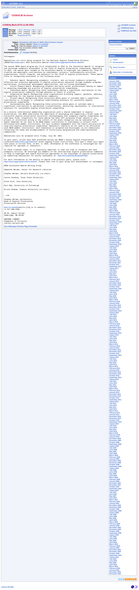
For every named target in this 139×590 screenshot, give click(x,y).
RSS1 (128, 579)
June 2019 (113, 227)
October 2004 (114, 553)
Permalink (33, 260)
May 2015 (112, 318)
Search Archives (115, 41)
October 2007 (114, 487)
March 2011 (113, 411)
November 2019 (115, 218)
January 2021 (114, 192)
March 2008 (113, 477)
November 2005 (115, 529)
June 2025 (113, 94)
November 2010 (115, 418)
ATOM (121, 579)
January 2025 (114, 103)
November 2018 (115, 240)
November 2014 (115, 329)
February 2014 (114, 346)
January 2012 (114, 392)
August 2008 (114, 468)
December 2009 (115, 439)
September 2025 (115, 89)
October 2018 (114, 242)
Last (39, 30)
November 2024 (115, 107)
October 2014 (114, 331)
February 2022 (114, 168)
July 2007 (112, 492)
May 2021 (112, 185)
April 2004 (113, 565)
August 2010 (114, 424)
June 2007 (113, 494)
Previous (27, 30)
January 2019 (114, 237)
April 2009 (113, 453)
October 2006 (114, 509)
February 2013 (114, 368)
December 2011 (115, 394)
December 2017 (115, 261)
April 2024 (113, 120)
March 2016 (113, 300)
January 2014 (114, 348)
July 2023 (112, 137)
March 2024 (113, 122)
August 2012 (114, 379)
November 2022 (115, 152)
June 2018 (113, 250)
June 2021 (113, 183)
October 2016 (114, 287)
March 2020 (113, 211)
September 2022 (115, 155)
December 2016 (115, 283)
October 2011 (114, 398)
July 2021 (112, 181)
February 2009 (114, 457)
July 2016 (112, 292)
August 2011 (114, 402)
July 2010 (112, 426)
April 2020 (113, 209)
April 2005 (113, 542)
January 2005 (114, 548)
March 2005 (113, 544)
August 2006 (114, 513)
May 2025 (112, 96)
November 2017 (115, 263)
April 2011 (113, 409)
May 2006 (112, 518)
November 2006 (115, 507)
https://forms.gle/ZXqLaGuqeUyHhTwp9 (73, 176)
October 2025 (114, 87)
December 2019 (115, 216)
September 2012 (115, 377)
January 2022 (114, 170)
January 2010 (114, 437)
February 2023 (114, 146)
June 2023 (113, 139)
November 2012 (115, 374)
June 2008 (113, 472)
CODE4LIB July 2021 (128, 31)
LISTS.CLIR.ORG (7, 587)
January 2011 (114, 415)
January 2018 (114, 259)
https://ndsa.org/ (16, 64)
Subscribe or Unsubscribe (122, 72)
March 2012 (113, 389)
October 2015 (114, 309)
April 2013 (113, 365)
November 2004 (115, 552)
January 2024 (114, 126)
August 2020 (114, 202)
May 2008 (112, 474)
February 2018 (114, 257)
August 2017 (114, 268)
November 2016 (115, 285)
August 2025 (114, 90)
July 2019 (112, 226)
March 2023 (113, 144)
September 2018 (115, 244)
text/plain (26, 52)
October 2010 (114, 420)
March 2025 (113, 100)
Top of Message (10, 260)
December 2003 (115, 572)
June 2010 (113, 427)
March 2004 (113, 566)
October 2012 (114, 376)
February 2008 (114, 479)
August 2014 (114, 335)
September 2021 (115, 177)
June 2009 (113, 450)
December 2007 (115, 483)
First (20, 30)
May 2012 (112, 385)
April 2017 (113, 276)
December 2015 (115, 305)
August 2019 (114, 224)
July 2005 (112, 537)
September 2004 (115, 555)
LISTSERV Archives (128, 25)
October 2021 (114, 176)
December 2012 (115, 372)
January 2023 (114, 148)
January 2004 (114, 570)
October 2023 (114, 131)
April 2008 (113, 476)
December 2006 (115, 505)
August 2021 (114, 179)
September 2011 (115, 400)
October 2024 (114, 109)
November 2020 (115, 196)
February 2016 (114, 302)
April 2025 (113, 98)
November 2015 (115, 307)
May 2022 (112, 163)
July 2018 (112, 248)
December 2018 (115, 239)
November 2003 (115, 574)
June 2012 (113, 383)
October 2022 (114, 153)
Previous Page (22, 260)
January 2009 (114, 459)
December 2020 (115, 194)
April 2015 (113, 320)
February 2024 (114, 124)
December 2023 (115, 127)
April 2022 (113, 164)
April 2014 (113, 342)
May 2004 (112, 563)
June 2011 (113, 405)
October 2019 (114, 220)
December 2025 (115, 83)
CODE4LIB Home (127, 28)
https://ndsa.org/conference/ (26, 159)
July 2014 (112, 337)
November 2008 (115, 463)
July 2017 (112, 270)
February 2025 (114, 102)
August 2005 (114, 535)
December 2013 (115, 350)
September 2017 (115, 266)
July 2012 (112, 381)
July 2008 (112, 470)
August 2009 (114, 446)
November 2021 (115, 174)
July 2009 (112, 448)
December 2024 (115, 105)
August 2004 (114, 557)
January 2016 (114, 303)
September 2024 (115, 111)
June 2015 (113, 316)
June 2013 (113, 361)
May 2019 (112, 229)
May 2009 (112, 452)
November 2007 (115, 485)
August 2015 (114, 313)
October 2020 (114, 198)
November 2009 (115, 440)
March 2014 (113, 344)
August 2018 (114, 246)
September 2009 (115, 444)
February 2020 (114, 213)
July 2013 (112, 359)
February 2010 (114, 435)
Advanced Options (115, 45)
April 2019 (113, 231)
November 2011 (115, 396)
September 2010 (115, 422)
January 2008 (114, 481)
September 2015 (115, 311)
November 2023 (115, 129)
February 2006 (114, 524)
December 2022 (115, 150)
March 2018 (113, 255)
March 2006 (113, 522)
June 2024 (113, 116)
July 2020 (112, 203)
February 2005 (114, 546)
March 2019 (113, 233)
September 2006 (115, 511)
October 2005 (114, 531)
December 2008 (115, 461)
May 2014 (112, 340)
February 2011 (114, 413)
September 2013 (115, 355)
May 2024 (112, 118)
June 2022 (113, 161)
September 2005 (115, 533)
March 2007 (113, 500)
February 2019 (114, 235)
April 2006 (113, 520)
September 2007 (115, 489)
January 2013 (114, 370)
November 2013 (115, 352)
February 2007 (114, 502)
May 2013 (112, 363)
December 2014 (115, 327)
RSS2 (134, 579)
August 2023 (114, 135)
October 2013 (114, 353)
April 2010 (113, 431)
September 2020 (115, 200)
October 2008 (114, 465)
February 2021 (114, 190)
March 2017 (113, 277)
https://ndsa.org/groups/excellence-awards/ (66, 64)
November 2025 (115, 85)
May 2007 (112, 496)
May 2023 (112, 140)
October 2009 (114, 442)
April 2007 (113, 498)
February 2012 (114, 390)
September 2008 (115, 466)
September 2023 (115, 133)
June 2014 (113, 339)
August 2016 (114, 290)
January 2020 (114, 214)
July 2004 (112, 559)
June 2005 (113, 539)
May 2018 (112, 252)
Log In (115, 60)
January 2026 (114, 81)
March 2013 (113, 366)
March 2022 (113, 166)
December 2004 (115, 550)
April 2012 (113, 387)
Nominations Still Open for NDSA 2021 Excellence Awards (41, 42)
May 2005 (112, 540)
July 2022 (112, 159)
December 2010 (115, 416)
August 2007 (114, 490)
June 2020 (113, 205)
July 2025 (112, 92)
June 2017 (113, 272)
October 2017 (114, 265)
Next (34, 30)
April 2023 (113, 142)
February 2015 (114, 324)
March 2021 (113, 189)
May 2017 (112, 274)
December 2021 (115, 172)
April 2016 (113, 298)
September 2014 (115, 333)
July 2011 (112, 403)
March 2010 (113, 433)
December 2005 (115, 527)
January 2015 (114, 326)
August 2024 (114, 113)
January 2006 (114, 526)
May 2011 (112, 407)
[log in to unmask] (41, 44)
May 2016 (112, 296)
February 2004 (114, 568)
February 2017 (114, 279)
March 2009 (113, 455)
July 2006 (112, 515)
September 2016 (115, 289)
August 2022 (114, 157)
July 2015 (112, 315)
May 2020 (112, 207)
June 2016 (113, 294)
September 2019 (115, 222)
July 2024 (112, 114)
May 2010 (112, 429)
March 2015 (113, 322)
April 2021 (113, 187)
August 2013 (114, 357)
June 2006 (113, 516)
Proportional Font (24, 35)
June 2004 (113, 561)
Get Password (118, 62)
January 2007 (114, 503)
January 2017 (114, 281)
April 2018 (113, 253)
